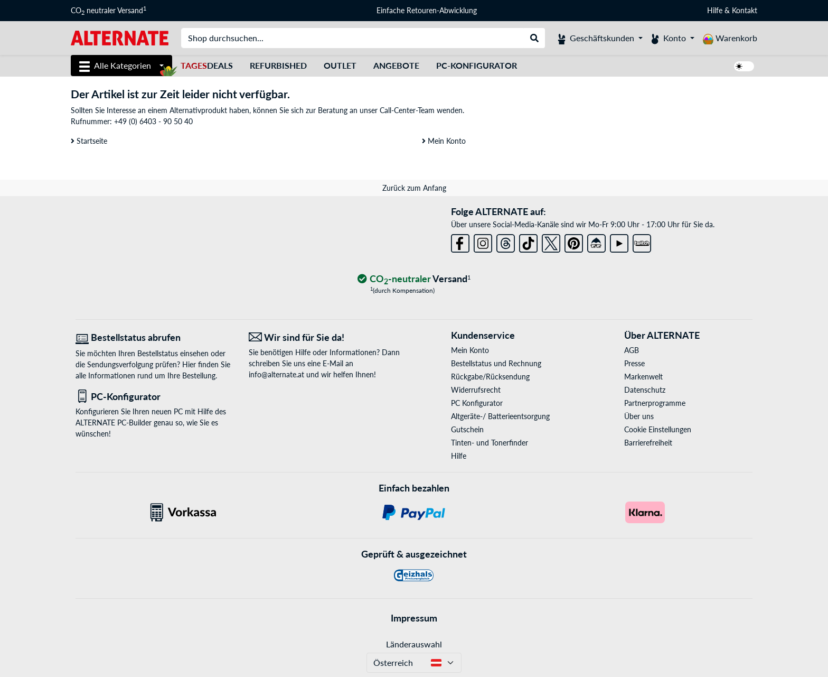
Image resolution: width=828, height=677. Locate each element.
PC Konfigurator (477, 402)
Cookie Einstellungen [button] (657, 429)
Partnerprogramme (654, 402)
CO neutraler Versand (108, 10)
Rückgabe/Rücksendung (490, 376)
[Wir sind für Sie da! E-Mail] (327, 337)
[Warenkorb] (730, 38)
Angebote (396, 65)
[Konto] (672, 38)
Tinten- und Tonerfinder (489, 442)
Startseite (89, 140)
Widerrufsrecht (476, 389)
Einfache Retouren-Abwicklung (427, 10)
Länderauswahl (414, 644)
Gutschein (467, 429)
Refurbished (278, 65)
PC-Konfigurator (476, 65)
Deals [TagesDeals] (207, 65)
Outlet (340, 65)
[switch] (744, 66)
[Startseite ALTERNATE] (119, 37)
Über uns (639, 416)
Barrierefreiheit (648, 442)
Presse (634, 363)
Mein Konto (444, 140)
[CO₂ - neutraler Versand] (414, 279)
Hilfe (714, 10)
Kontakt (744, 10)
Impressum (414, 618)
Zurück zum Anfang (414, 187)
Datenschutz (644, 389)
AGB (631, 350)
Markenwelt (643, 376)
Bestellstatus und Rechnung (496, 363)
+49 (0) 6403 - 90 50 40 (153, 121)
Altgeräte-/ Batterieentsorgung (500, 416)
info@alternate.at (276, 374)
